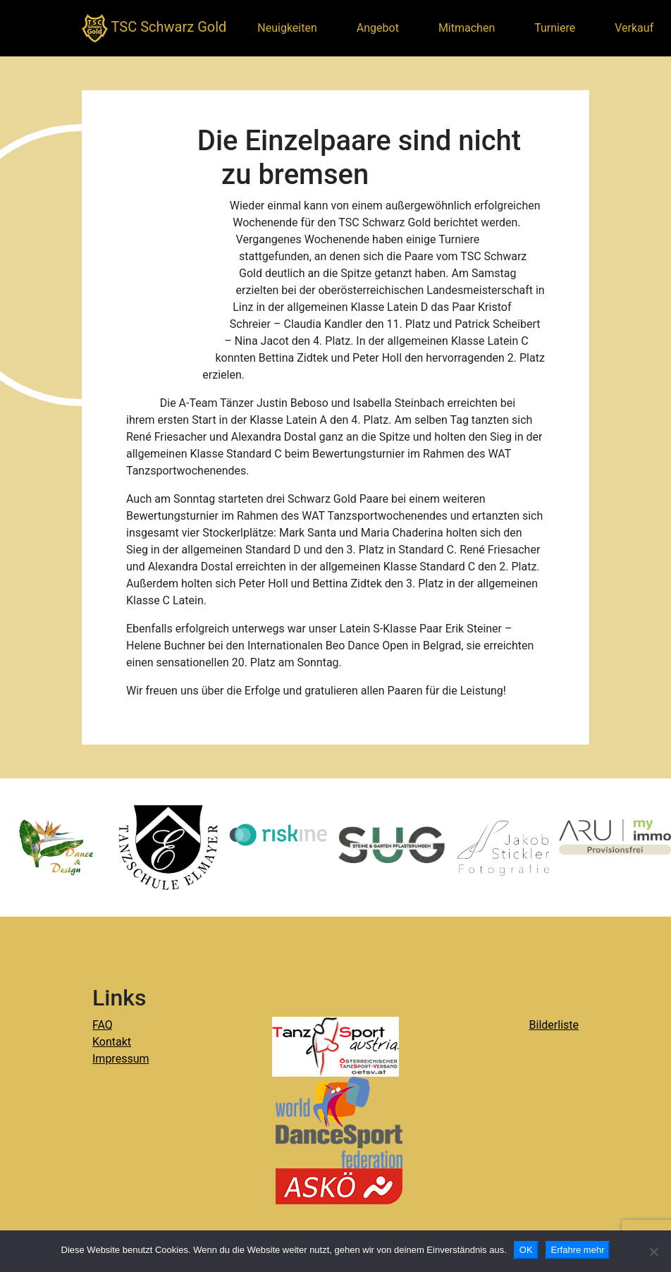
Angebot (378, 28)
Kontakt (111, 1041)
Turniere (554, 28)
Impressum (120, 1058)
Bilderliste (554, 1025)
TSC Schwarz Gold (154, 28)
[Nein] (653, 1252)
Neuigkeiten (286, 28)
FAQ (102, 1025)
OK (526, 1250)
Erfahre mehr (578, 1250)
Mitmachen (466, 28)
